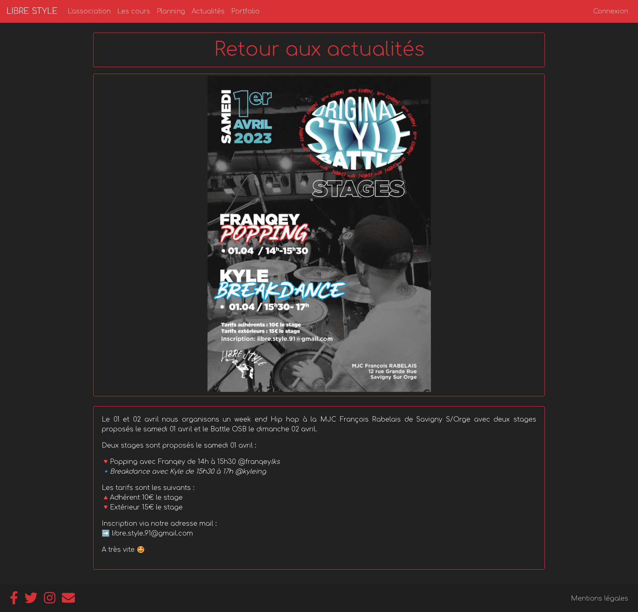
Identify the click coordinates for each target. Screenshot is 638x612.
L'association (89, 11)
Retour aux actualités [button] (319, 49)
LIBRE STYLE (32, 11)
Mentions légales (599, 598)
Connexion (610, 11)
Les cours (133, 11)
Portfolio (245, 11)
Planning (171, 11)
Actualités (208, 11)
